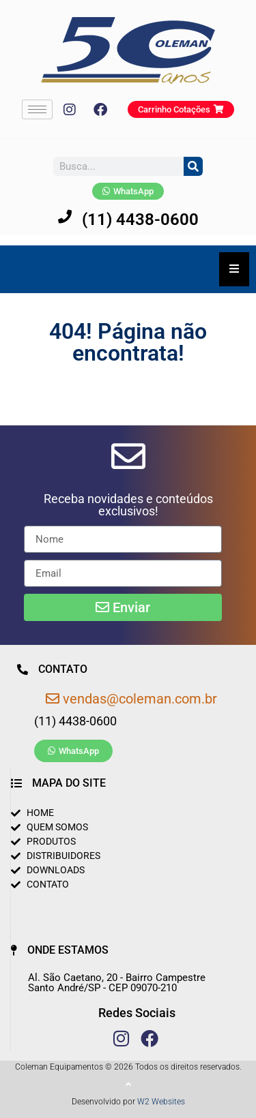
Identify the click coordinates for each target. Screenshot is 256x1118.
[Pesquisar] (193, 166)
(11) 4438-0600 (140, 219)
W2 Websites (161, 1101)
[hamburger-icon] (37, 109)
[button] (128, 505)
